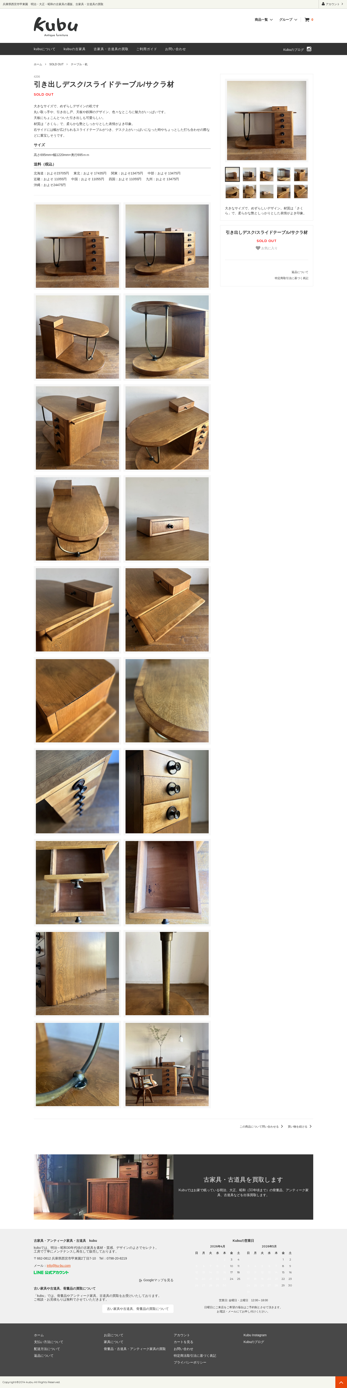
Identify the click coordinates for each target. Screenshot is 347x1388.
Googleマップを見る (158, 1280)
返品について (300, 272)
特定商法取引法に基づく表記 (195, 1355)
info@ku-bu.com (59, 1265)
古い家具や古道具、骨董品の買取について (138, 1309)
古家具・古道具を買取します (243, 1179)
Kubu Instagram (254, 1335)
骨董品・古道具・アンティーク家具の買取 (135, 1348)
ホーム (38, 64)
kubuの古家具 (74, 49)
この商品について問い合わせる (262, 1126)
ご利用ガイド (146, 49)
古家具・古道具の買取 (111, 49)
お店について (113, 1335)
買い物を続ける (300, 1126)
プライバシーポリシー (190, 1362)
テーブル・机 (79, 64)
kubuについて (45, 49)
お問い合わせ (175, 49)
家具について (113, 1342)
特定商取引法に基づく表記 (291, 278)
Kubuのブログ (293, 50)
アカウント (332, 4)
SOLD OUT (56, 64)
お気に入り (267, 248)
